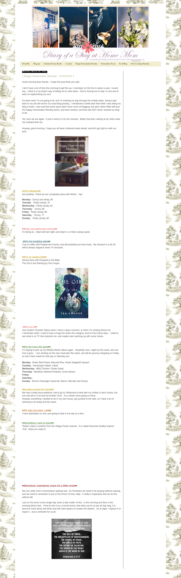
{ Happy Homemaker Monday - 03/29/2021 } (48, 76)
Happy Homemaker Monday (86, 64)
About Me (26, 64)
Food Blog (123, 64)
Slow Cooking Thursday (140, 64)
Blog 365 (36, 64)
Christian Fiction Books (53, 64)
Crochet (68, 64)
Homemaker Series (108, 64)
